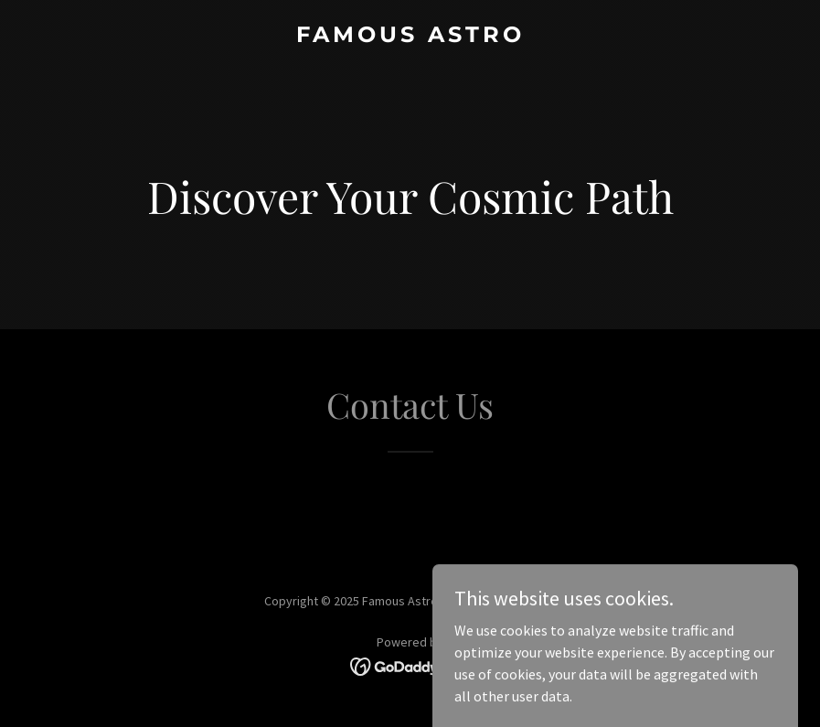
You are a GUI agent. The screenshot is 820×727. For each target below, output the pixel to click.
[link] (410, 36)
